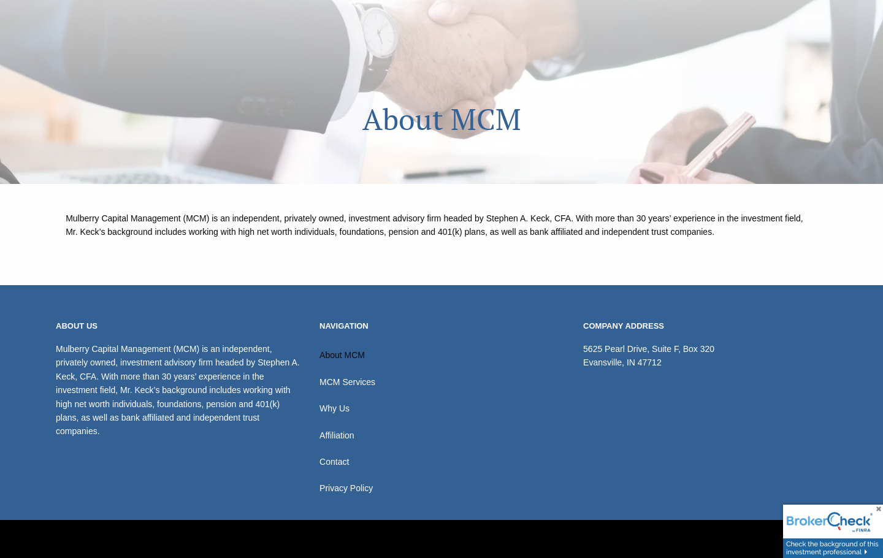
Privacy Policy (346, 488)
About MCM (342, 355)
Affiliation (336, 435)
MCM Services (347, 382)
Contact (334, 462)
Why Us (334, 408)
